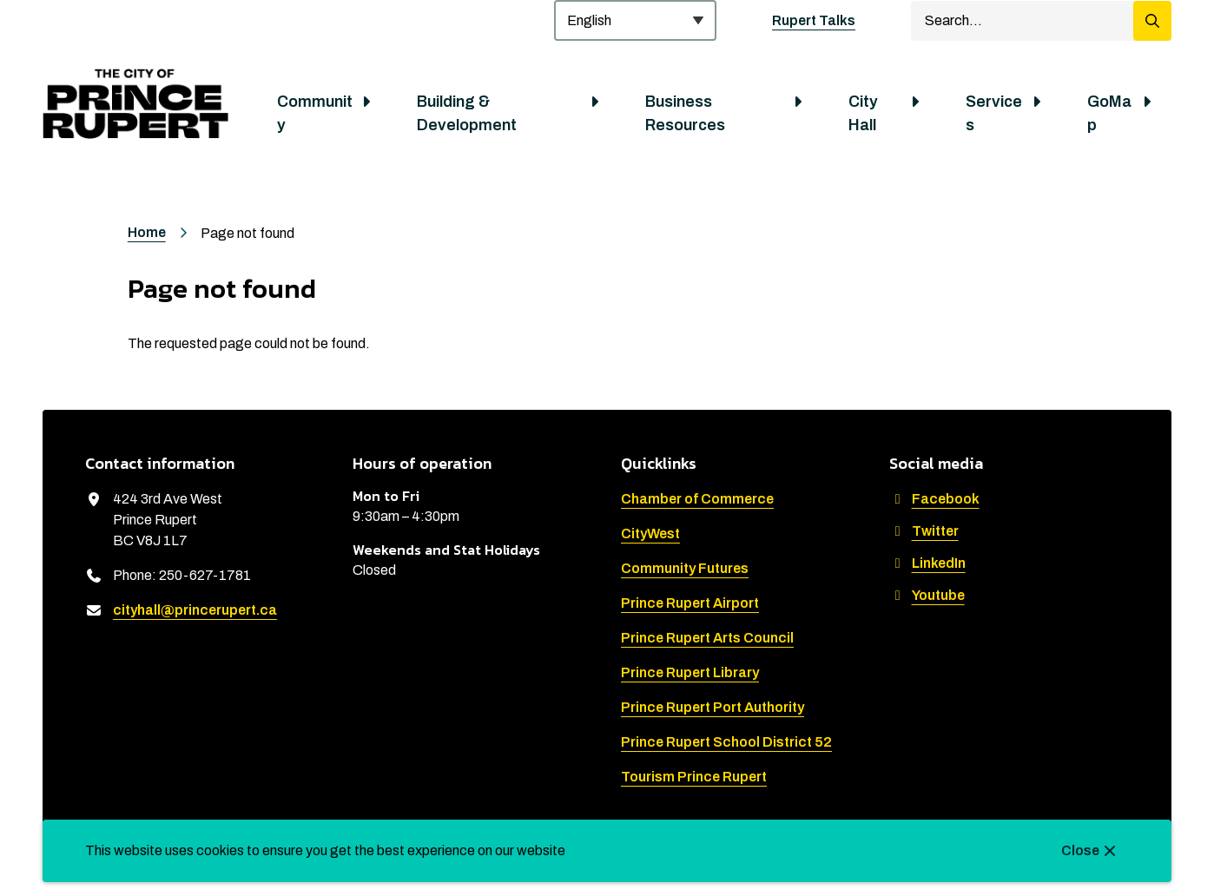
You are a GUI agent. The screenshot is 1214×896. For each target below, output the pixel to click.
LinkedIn (927, 563)
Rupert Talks (813, 20)
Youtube (927, 595)
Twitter (924, 531)
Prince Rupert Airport (690, 603)
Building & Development (467, 113)
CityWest (650, 533)
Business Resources (685, 113)
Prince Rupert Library (690, 672)
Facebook (934, 498)
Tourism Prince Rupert (694, 776)
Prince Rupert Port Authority (712, 707)
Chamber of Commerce (697, 498)
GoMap (1109, 113)
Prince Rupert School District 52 (726, 742)
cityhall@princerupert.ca (195, 610)
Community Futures (685, 568)
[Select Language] (635, 20)
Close (1080, 850)
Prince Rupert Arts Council (707, 637)
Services (994, 113)
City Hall (863, 113)
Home (147, 232)
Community (315, 113)
